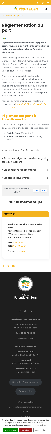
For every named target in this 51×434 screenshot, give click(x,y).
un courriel (21, 251)
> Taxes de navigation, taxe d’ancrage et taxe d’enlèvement (25, 160)
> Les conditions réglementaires (25, 169)
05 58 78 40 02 (22, 104)
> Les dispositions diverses (25, 177)
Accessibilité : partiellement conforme (25, 407)
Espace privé (25, 391)
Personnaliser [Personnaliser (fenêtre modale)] (40, 430)
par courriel (10, 107)
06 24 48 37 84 (39, 104)
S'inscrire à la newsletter (25, 382)
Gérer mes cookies (26, 402)
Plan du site (25, 416)
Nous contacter (25, 338)
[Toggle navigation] (5, 9)
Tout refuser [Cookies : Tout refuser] (25, 430)
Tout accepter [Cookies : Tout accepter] (10, 430)
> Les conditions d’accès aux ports (25, 150)
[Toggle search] (46, 9)
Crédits (25, 412)
